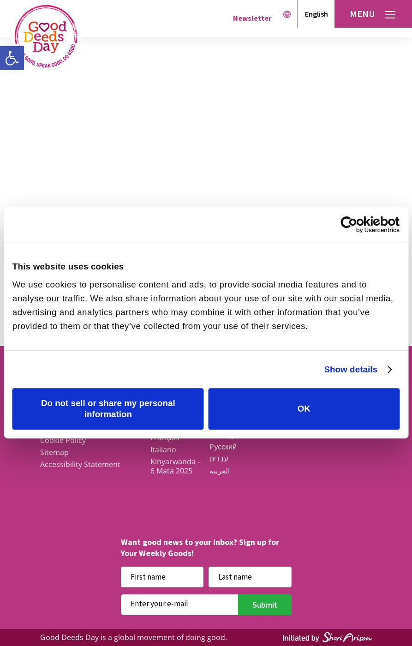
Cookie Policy (63, 440)
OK (304, 408)
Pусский (223, 447)
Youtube (242, 496)
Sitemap (54, 452)
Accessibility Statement (80, 464)
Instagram (206, 496)
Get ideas (166, 198)
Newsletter (252, 18)
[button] (12, 58)
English (316, 13)
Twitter (170, 496)
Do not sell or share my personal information (108, 408)
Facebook (134, 496)
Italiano (163, 449)
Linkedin (278, 496)
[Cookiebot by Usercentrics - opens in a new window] (359, 224)
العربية (219, 471)
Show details (350, 369)
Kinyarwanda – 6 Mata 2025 (175, 466)
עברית (218, 459)
